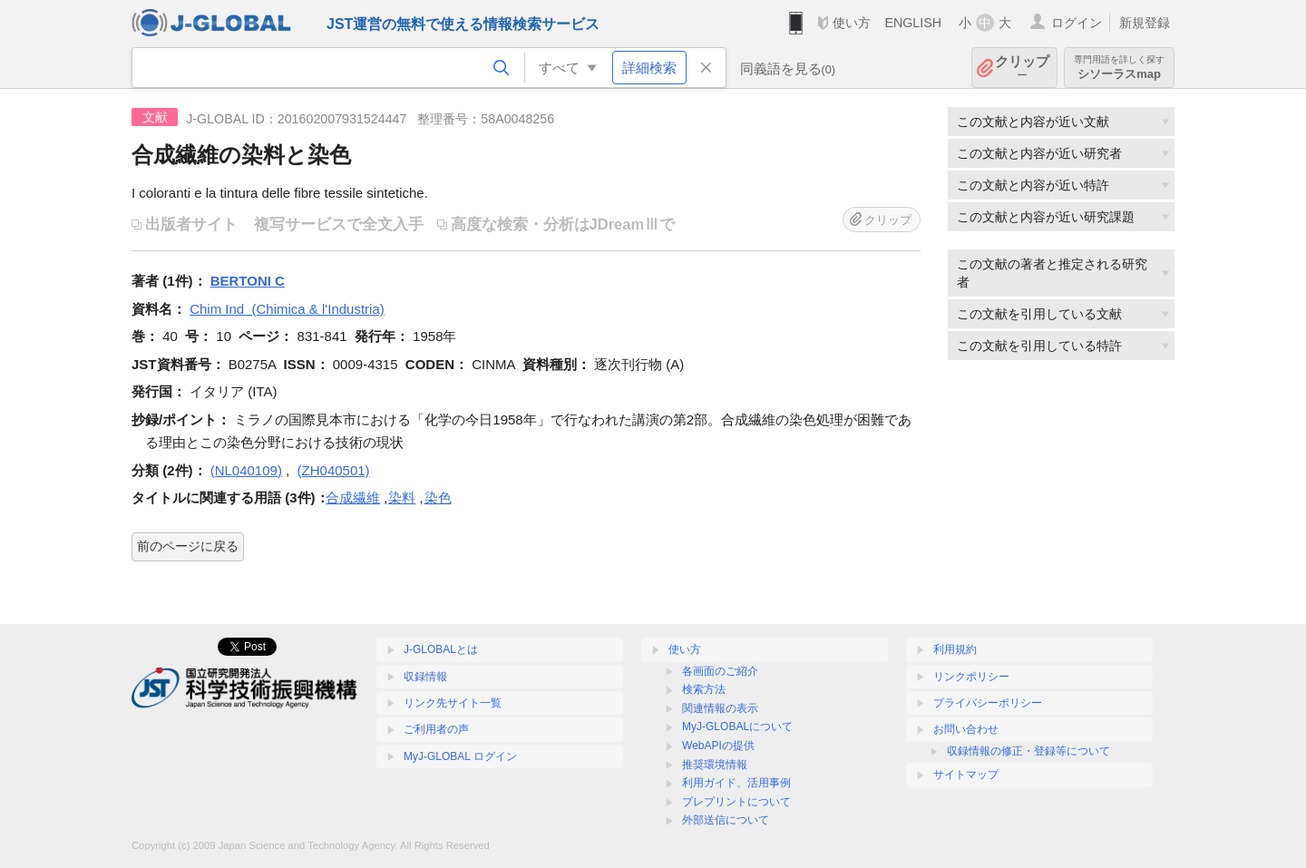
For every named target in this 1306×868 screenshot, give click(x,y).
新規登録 (1144, 22)
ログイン (1076, 22)
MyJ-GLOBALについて (737, 726)
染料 (401, 497)
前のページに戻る (188, 546)
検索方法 (704, 689)
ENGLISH (912, 22)
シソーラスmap (1119, 67)
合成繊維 (353, 497)
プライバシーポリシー (987, 703)
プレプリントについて (736, 801)
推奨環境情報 (714, 764)
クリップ (1022, 68)
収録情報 (425, 676)
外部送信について (725, 820)
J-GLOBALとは (441, 649)
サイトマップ (966, 774)
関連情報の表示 (720, 708)
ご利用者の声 (436, 729)
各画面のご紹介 (720, 671)
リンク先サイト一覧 (453, 703)
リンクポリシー (971, 676)
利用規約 (955, 649)
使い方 (852, 22)
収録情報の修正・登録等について (1028, 751)
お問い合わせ (966, 729)
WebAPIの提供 (718, 745)
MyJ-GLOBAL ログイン (460, 756)
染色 (438, 497)
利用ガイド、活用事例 (736, 782)
